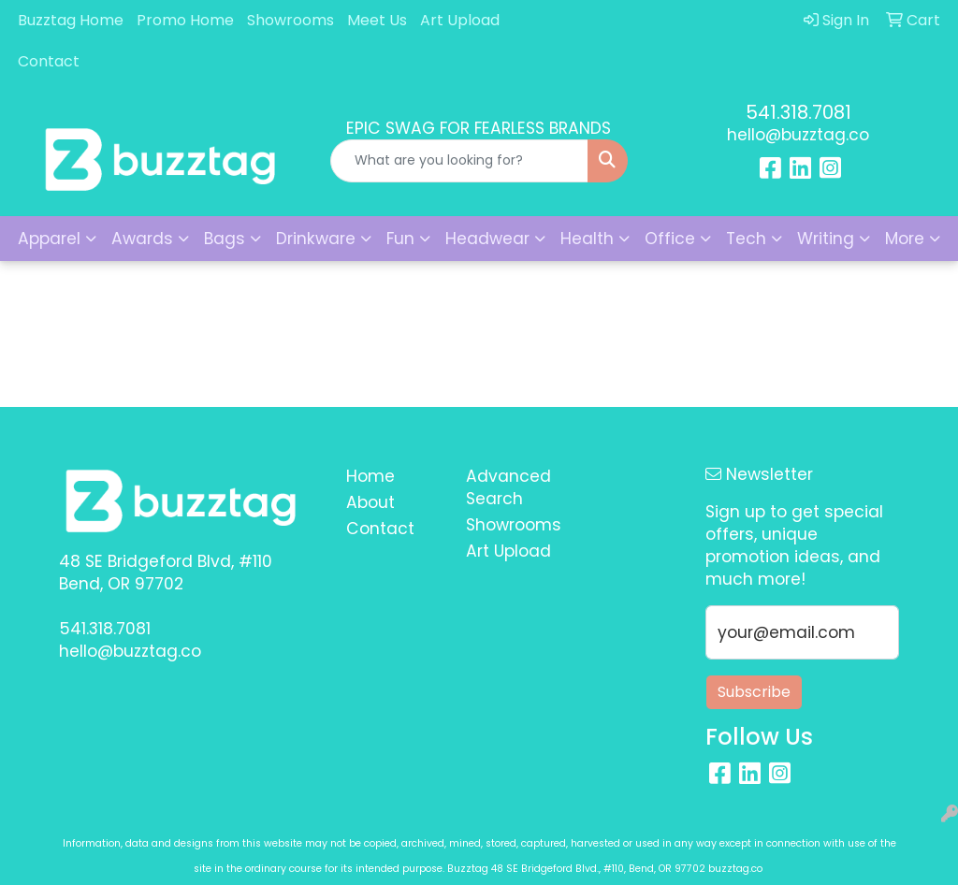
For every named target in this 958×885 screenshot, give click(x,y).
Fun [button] (400, 238)
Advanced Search (508, 487)
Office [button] (670, 238)
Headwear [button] (487, 238)
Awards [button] (142, 238)
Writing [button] (825, 238)
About (370, 502)
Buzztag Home (70, 20)
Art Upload (460, 20)
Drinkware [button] (316, 238)
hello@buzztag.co (798, 134)
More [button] (904, 238)
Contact (49, 61)
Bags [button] (224, 238)
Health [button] (587, 238)
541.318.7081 (798, 112)
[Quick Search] (459, 160)
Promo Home (185, 20)
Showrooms (290, 20)
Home (370, 476)
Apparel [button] (49, 238)
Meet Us (377, 20)
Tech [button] (746, 238)
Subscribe (754, 692)
